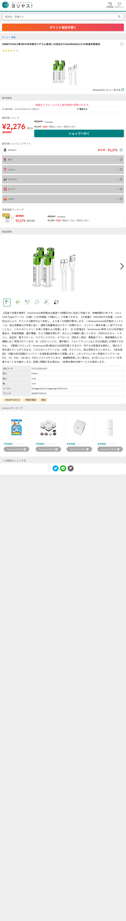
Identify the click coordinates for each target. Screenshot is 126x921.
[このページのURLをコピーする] (71, 469)
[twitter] (55, 469)
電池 (43, 399)
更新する (82, 109)
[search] (119, 17)
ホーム (5, 37)
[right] (121, 266)
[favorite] (121, 44)
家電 (13, 37)
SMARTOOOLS (12, 399)
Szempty (49, 122)
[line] (63, 469)
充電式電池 (30, 399)
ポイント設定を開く (63, 27)
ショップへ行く (79, 133)
